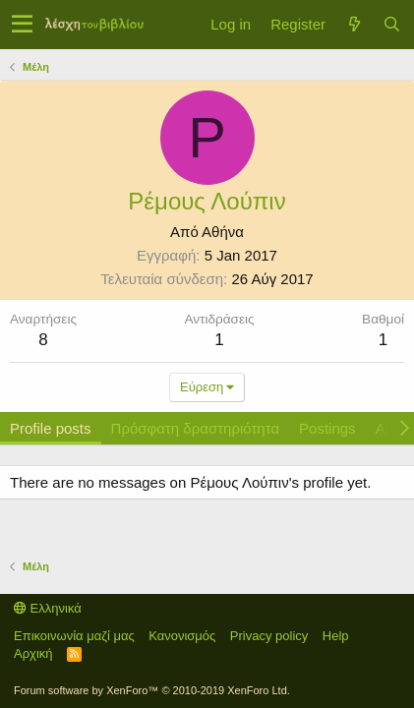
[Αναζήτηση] (391, 24)
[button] (22, 24)
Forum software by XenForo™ (152, 690)
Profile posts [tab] (50, 428)
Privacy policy (269, 635)
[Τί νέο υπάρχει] (354, 24)
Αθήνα (223, 231)
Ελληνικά (48, 608)
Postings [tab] (327, 428)
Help (336, 635)
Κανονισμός (181, 635)
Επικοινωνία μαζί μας (74, 635)
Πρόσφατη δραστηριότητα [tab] (195, 428)
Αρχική (33, 653)
